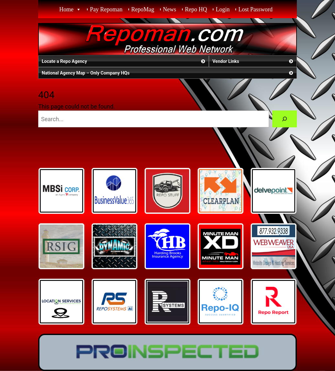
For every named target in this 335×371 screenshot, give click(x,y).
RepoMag (142, 9)
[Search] (284, 118)
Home (66, 9)
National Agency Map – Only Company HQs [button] (168, 73)
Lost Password (255, 9)
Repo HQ (196, 9)
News (169, 9)
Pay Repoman (106, 9)
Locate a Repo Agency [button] (124, 61)
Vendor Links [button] (253, 61)
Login (223, 9)
